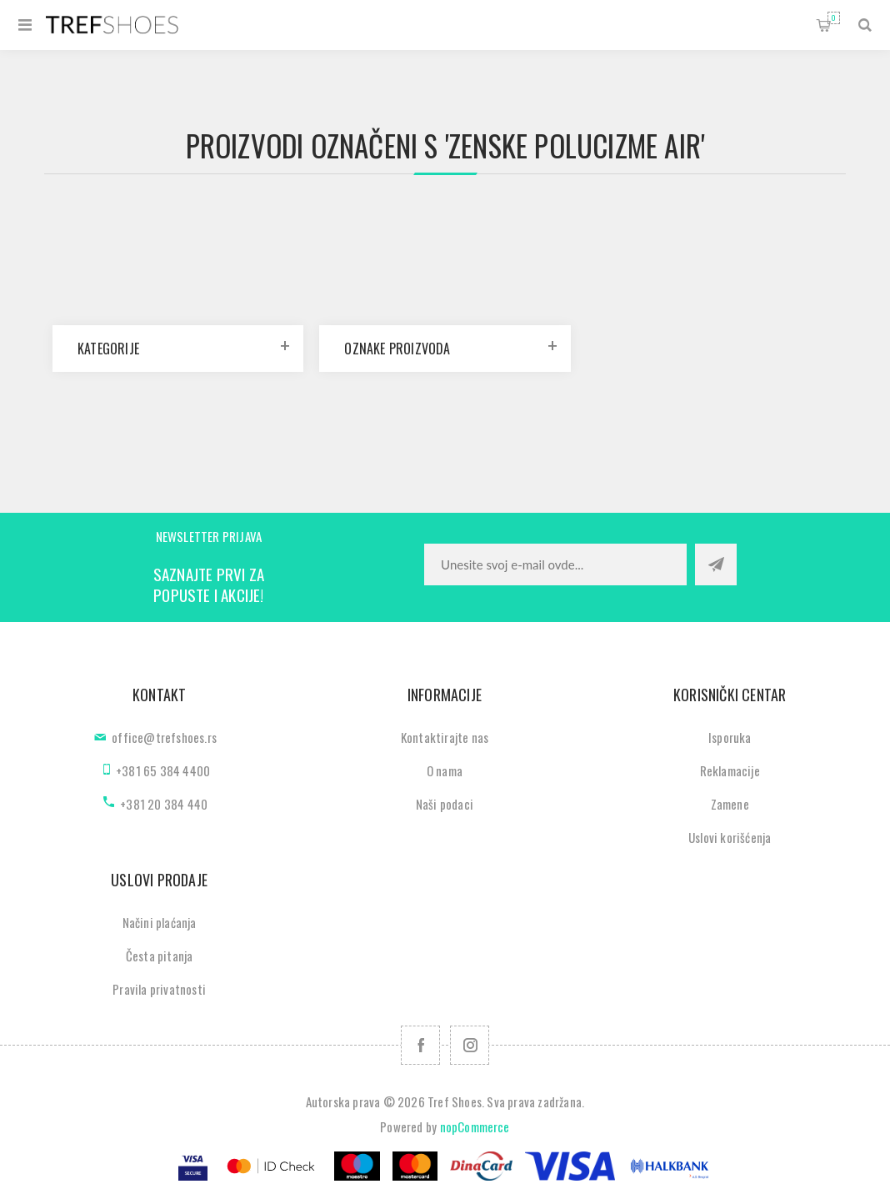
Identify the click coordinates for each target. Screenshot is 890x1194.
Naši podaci (444, 804)
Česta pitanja (159, 955)
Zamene (730, 804)
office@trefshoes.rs (164, 737)
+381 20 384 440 (164, 804)
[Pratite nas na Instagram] (469, 1045)
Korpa (834, 18)
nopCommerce (475, 1126)
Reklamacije (730, 770)
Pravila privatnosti (159, 989)
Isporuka (730, 737)
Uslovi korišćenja (729, 837)
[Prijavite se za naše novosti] (555, 564)
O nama (444, 770)
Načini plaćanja (159, 922)
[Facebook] (420, 1045)
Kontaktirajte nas (444, 737)
